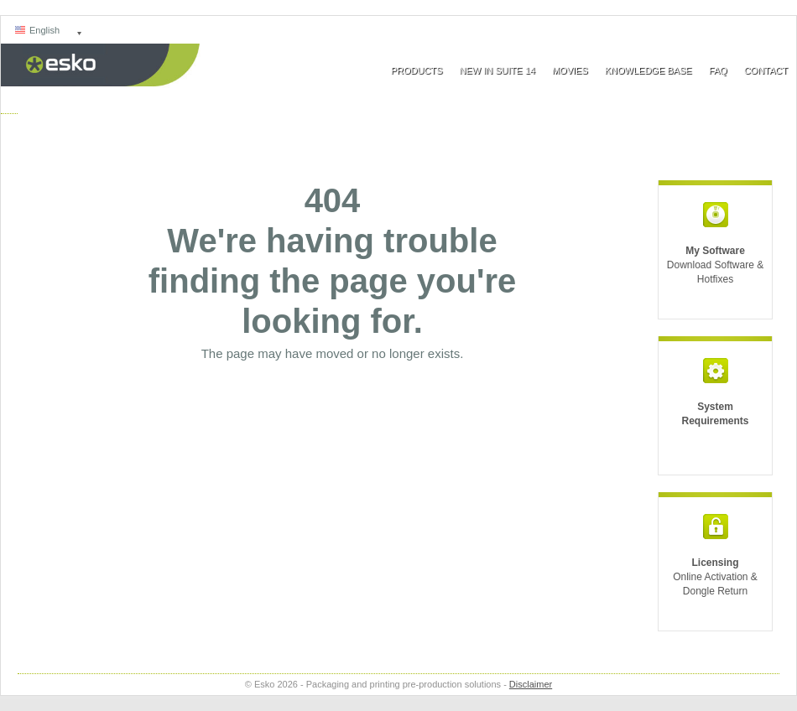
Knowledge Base (648, 70)
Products (417, 70)
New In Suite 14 (496, 70)
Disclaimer (530, 684)
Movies (570, 70)
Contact (766, 70)
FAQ (718, 70)
